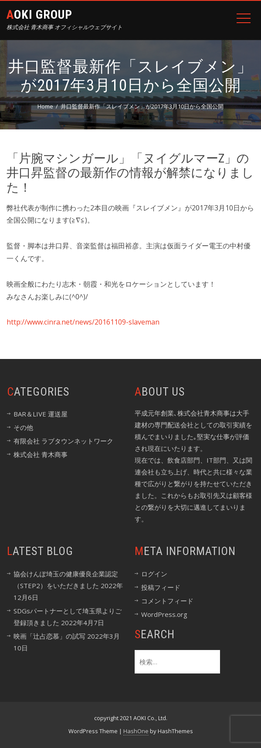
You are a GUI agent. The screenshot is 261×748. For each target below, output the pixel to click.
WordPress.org (164, 614)
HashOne (136, 731)
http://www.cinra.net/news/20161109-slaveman (83, 322)
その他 (23, 427)
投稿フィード (160, 587)
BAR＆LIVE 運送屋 (41, 414)
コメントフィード (167, 600)
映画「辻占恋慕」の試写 (49, 636)
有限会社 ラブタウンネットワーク (63, 441)
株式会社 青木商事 (41, 454)
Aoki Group (39, 14)
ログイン (154, 573)
